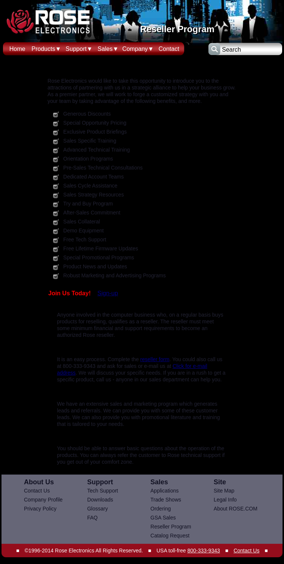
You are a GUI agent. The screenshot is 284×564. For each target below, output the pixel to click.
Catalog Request (169, 536)
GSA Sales (163, 518)
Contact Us (37, 491)
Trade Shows (165, 500)
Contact (169, 49)
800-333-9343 (203, 551)
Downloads (100, 500)
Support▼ (78, 49)
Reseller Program (170, 527)
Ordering (160, 509)
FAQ (92, 518)
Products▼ (46, 49)
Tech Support (102, 491)
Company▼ (138, 49)
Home (17, 49)
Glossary (97, 509)
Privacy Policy (40, 509)
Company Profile (43, 500)
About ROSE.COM (235, 509)
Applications (164, 491)
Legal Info (225, 500)
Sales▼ (108, 49)
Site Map (224, 491)
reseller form (155, 359)
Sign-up (107, 293)
